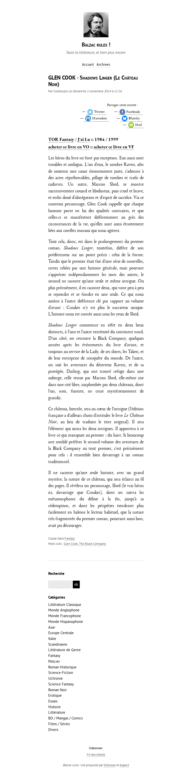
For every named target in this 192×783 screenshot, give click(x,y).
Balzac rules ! (96, 45)
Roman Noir (57, 689)
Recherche (56, 574)
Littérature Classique (64, 604)
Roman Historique (62, 667)
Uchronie (55, 678)
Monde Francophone (64, 615)
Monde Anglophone (64, 610)
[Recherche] (60, 584)
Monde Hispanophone (65, 621)
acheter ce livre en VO (68, 147)
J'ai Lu (84, 139)
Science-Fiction (60, 672)
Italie (52, 638)
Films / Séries (59, 723)
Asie (51, 627)
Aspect (124, 765)
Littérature (56, 712)
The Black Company (92, 544)
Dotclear (110, 765)
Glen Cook (71, 544)
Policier (54, 661)
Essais (53, 701)
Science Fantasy (61, 684)
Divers (53, 729)
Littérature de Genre (64, 649)
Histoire (54, 706)
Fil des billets (96, 754)
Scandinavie (57, 644)
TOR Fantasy (61, 139)
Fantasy (69, 538)
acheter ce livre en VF (114, 147)
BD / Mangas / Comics (65, 718)
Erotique (55, 695)
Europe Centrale (61, 632)
